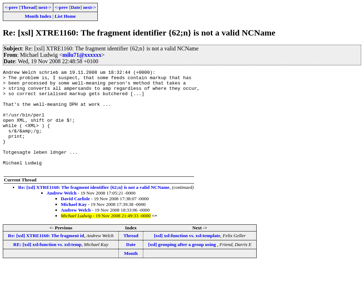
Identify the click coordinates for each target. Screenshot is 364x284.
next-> (44, 7)
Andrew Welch (61, 213)
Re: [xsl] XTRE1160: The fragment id (46, 255)
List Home (65, 16)
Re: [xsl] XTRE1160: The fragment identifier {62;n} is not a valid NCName (94, 207)
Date (75, 7)
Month (131, 273)
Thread (28, 7)
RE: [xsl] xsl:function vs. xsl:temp (47, 264)
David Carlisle (75, 219)
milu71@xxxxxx (82, 55)
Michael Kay (74, 224)
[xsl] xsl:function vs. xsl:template (187, 255)
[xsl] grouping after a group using (182, 264)
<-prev (11, 7)
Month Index (38, 16)
